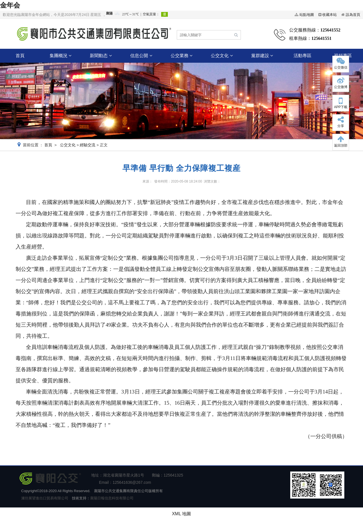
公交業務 (181, 55)
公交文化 (222, 55)
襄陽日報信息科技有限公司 (112, 498)
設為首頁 (353, 15)
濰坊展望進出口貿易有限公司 (44, 498)
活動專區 (302, 55)
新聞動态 (101, 55)
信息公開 (141, 55)
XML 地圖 (181, 513)
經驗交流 (87, 145)
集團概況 (60, 55)
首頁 (20, 55)
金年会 (10, 5)
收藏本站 (329, 15)
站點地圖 (306, 15)
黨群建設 (262, 55)
